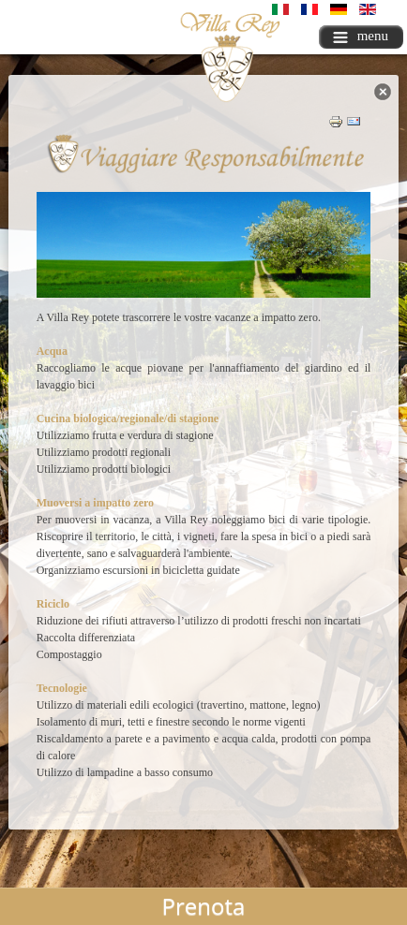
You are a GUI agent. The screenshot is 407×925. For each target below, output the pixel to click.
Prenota (204, 905)
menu (360, 35)
